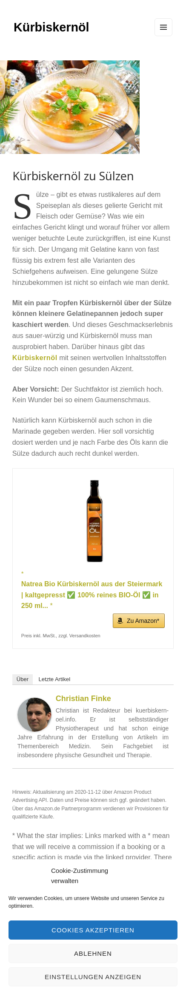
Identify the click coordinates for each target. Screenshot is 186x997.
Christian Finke (83, 698)
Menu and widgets (163, 35)
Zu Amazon (142, 620)
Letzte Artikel (54, 679)
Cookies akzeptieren (93, 930)
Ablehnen (93, 953)
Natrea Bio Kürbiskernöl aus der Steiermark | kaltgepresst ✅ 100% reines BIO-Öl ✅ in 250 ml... (92, 594)
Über (23, 679)
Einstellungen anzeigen (93, 976)
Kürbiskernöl (51, 27)
